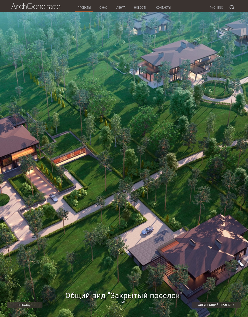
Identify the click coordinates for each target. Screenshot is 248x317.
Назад (25, 304)
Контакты (163, 7)
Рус (212, 7)
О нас (103, 7)
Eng (220, 7)
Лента (120, 7)
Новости (140, 7)
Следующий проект (216, 304)
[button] (8, 158)
